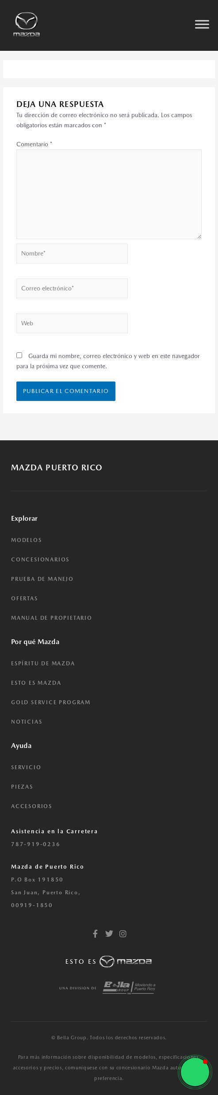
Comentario (34, 144)
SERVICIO (26, 767)
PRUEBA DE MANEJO (42, 579)
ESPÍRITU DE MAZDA (43, 663)
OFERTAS (24, 598)
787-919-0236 (36, 844)
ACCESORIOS (31, 806)
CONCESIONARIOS (40, 560)
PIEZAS (22, 787)
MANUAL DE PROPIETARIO (51, 618)
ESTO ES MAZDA (36, 683)
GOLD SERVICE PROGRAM (51, 702)
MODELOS (26, 540)
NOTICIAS (26, 722)
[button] (195, 1072)
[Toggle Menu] (202, 24)
